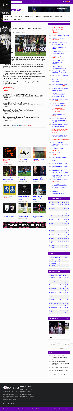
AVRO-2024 (13, 19)
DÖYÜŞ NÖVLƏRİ (29, 16)
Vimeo (11, 403)
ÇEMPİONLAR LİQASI (48, 16)
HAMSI (67, 318)
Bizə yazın (40, 1)
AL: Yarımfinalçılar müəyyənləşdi (60, 370)
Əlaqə (34, 1)
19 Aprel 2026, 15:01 (37, 181)
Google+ (67, 1)
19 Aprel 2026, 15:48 (23, 181)
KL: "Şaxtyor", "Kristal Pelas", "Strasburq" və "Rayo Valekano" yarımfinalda (60, 357)
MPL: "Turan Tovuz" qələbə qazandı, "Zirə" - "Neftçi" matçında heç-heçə (60, 363)
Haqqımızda (28, 1)
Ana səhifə (6, 408)
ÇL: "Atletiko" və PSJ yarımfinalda (60, 367)
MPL (12, 16)
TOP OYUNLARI (18, 16)
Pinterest (69, 1)
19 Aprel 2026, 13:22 (37, 201)
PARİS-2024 (38, 16)
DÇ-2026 (6, 19)
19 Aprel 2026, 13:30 (23, 201)
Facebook (65, 1)
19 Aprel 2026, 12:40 (23, 218)
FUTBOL (6, 16)
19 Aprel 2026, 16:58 (37, 162)
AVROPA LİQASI (59, 16)
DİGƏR (19, 19)
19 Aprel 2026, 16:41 (8, 181)
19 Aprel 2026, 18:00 (8, 164)
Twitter (63, 1)
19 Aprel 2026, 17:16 (23, 161)
